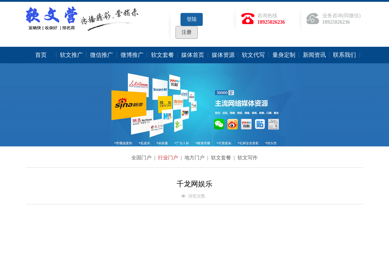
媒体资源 (223, 55)
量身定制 (283, 55)
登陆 (192, 19)
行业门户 (168, 157)
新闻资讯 (314, 55)
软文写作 (248, 157)
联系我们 (344, 55)
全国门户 (142, 157)
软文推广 (71, 55)
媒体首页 (192, 55)
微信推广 (101, 55)
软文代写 (253, 55)
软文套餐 (162, 55)
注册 (187, 32)
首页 (41, 55)
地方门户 (195, 157)
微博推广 (132, 55)
